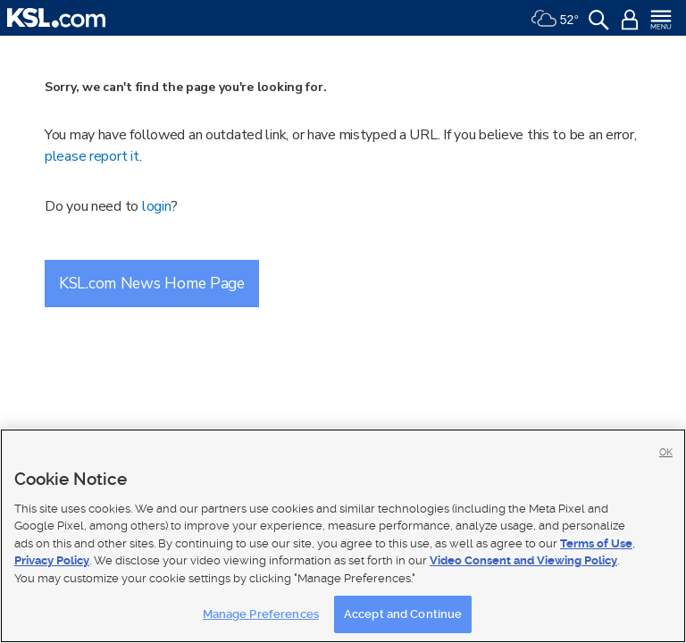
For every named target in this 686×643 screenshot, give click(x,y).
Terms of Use (596, 543)
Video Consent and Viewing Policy (523, 560)
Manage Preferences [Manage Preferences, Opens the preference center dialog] (261, 614)
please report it (92, 156)
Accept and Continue (403, 614)
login (157, 206)
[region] (343, 536)
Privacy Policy (51, 560)
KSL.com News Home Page (152, 283)
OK (666, 452)
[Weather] (555, 18)
